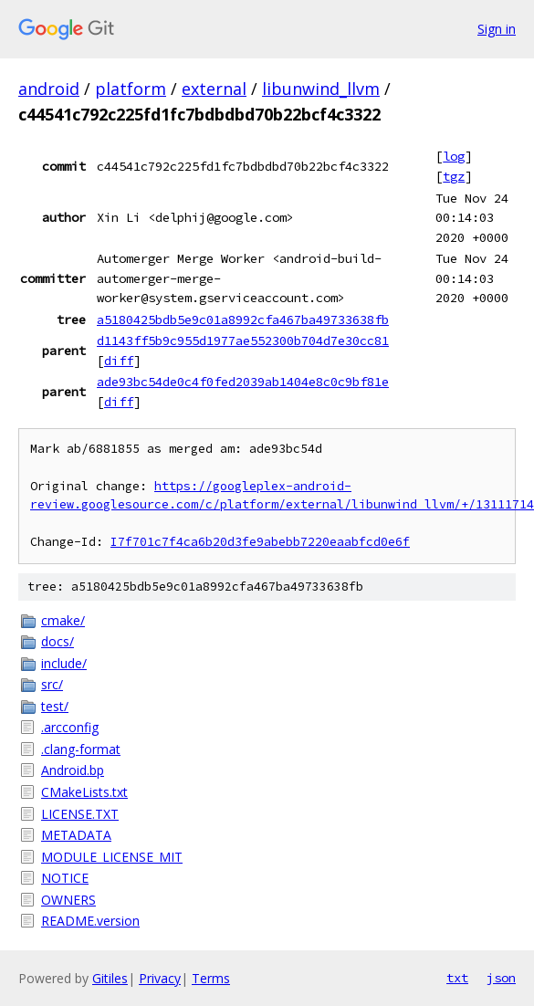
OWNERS (68, 899)
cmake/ (63, 620)
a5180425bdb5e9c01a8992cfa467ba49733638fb (243, 319)
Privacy (160, 978)
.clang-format (80, 749)
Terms (211, 978)
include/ (64, 663)
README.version (90, 920)
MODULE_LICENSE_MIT (112, 856)
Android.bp (72, 770)
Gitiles (110, 978)
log (454, 156)
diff (118, 360)
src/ (52, 684)
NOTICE (65, 877)
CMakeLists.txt (84, 792)
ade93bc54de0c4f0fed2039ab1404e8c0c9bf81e (243, 381)
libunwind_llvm (321, 89)
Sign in (496, 28)
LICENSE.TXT (80, 814)
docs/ (57, 641)
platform (130, 89)
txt (457, 977)
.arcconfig (70, 727)
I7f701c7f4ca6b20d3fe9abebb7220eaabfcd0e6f (260, 542)
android (48, 89)
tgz (454, 176)
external (214, 89)
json (501, 977)
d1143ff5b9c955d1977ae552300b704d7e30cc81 (243, 340)
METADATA (76, 835)
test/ (54, 706)
